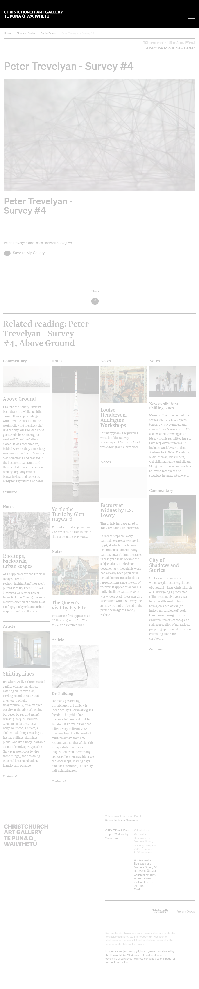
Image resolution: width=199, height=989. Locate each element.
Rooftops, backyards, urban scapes (17, 561)
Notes (57, 361)
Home (7, 33)
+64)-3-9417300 (144, 883)
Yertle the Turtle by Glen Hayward (68, 514)
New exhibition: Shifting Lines (163, 406)
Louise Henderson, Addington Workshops (113, 417)
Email (137, 889)
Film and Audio (26, 33)
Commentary (15, 361)
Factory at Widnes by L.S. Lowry (116, 510)
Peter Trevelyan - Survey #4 (77, 33)
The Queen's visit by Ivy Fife (69, 605)
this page (165, 958)
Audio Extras (48, 33)
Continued (10, 492)
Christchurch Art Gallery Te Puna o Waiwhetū (33, 14)
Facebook (95, 301)
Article (9, 626)
